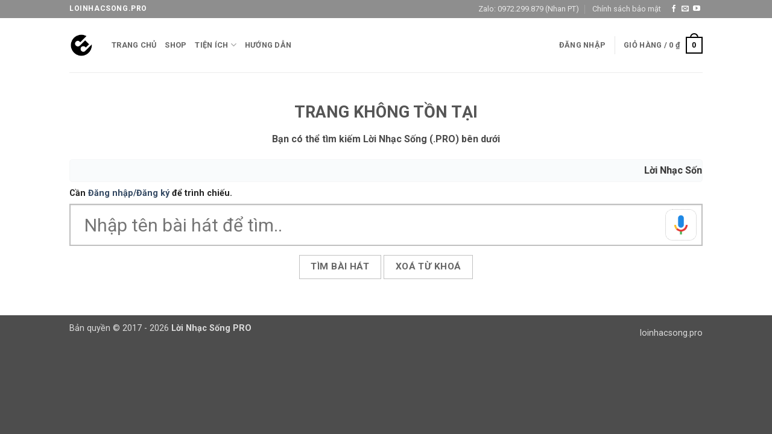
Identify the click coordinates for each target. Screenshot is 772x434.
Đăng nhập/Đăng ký (128, 193)
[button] (582, 45)
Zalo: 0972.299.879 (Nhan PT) (528, 8)
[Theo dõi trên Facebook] (673, 9)
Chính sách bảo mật (626, 8)
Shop (175, 44)
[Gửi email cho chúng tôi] (685, 9)
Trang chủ (134, 44)
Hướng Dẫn (268, 44)
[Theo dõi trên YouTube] (696, 9)
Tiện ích (215, 45)
